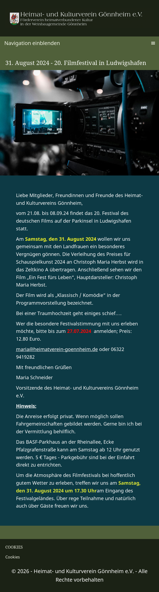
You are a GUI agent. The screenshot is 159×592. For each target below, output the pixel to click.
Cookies (12, 557)
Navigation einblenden (32, 43)
